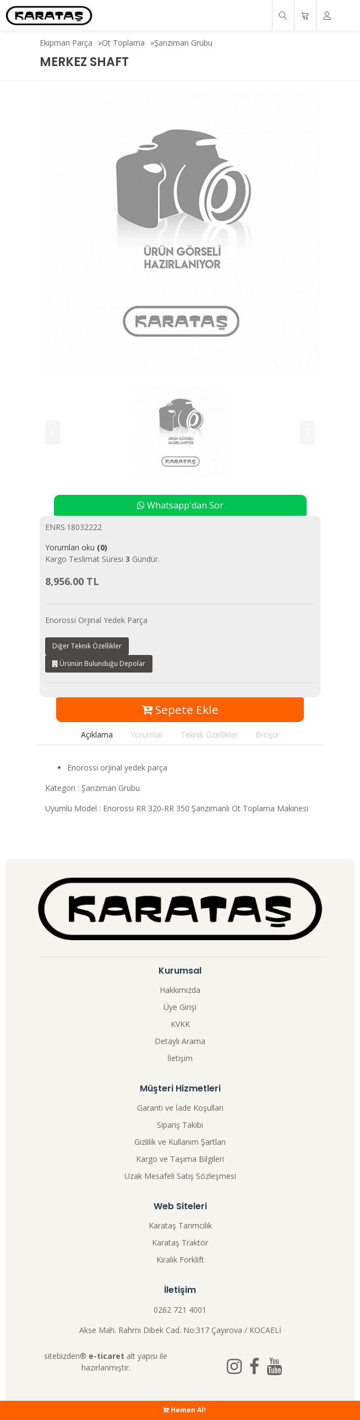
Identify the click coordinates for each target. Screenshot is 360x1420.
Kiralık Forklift (180, 1259)
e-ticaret (106, 1356)
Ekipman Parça (66, 42)
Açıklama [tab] (97, 734)
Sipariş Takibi (180, 1124)
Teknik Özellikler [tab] (209, 734)
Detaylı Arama (180, 1041)
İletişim (180, 1058)
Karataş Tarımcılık (180, 1225)
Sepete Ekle (180, 709)
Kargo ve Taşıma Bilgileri (180, 1159)
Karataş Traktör (180, 1242)
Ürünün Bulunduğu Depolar (98, 663)
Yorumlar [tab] (146, 734)
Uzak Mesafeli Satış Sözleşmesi (180, 1176)
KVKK (180, 1024)
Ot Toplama (123, 42)
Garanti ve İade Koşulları (180, 1107)
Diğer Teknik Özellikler (87, 646)
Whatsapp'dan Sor (180, 505)
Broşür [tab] (267, 734)
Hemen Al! (184, 1409)
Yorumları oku (76, 547)
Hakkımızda (180, 990)
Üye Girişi (180, 1007)
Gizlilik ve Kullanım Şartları (180, 1142)
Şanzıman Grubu (183, 42)
